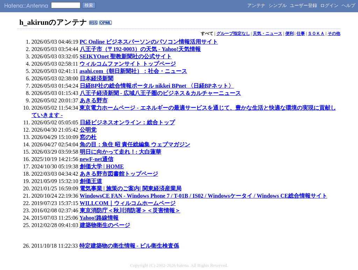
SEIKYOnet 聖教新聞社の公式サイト (126, 56)
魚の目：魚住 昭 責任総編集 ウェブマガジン (135, 144)
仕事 (300, 33)
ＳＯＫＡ (316, 33)
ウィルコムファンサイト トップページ (127, 64)
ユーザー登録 (303, 5)
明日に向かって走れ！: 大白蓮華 (120, 152)
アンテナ (256, 5)
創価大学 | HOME (102, 166)
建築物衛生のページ (105, 225)
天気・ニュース (267, 33)
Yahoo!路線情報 (99, 218)
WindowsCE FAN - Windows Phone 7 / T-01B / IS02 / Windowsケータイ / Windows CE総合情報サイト (203, 196)
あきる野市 (94, 100)
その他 (334, 33)
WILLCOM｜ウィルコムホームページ (128, 203)
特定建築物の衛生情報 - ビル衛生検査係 (129, 246)
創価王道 (91, 181)
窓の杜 (88, 137)
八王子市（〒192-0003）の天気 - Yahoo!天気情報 (140, 49)
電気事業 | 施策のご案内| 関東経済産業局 (130, 188)
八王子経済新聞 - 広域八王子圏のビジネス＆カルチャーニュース (160, 93)
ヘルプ (348, 5)
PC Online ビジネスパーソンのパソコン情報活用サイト (149, 42)
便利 (289, 33)
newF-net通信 (96, 159)
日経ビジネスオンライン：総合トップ (127, 122)
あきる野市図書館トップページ (119, 174)
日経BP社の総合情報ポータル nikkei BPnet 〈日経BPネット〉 (157, 86)
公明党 (88, 130)
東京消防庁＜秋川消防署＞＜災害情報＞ (130, 210)
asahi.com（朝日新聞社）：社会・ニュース (133, 71)
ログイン (329, 5)
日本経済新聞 (96, 78)
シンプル (277, 5)
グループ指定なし (233, 33)
